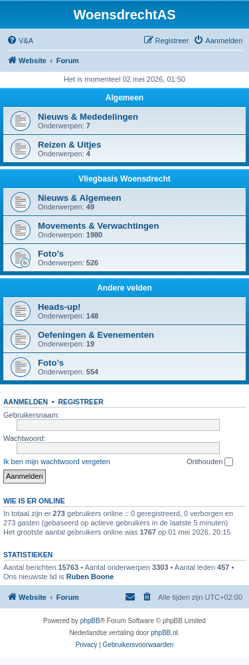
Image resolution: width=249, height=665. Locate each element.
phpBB (90, 620)
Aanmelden (25, 402)
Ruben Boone (90, 577)
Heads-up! (59, 307)
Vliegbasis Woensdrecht (124, 179)
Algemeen (124, 97)
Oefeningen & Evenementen (96, 335)
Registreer (80, 402)
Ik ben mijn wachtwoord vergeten (56, 462)
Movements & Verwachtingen (98, 226)
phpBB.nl (164, 632)
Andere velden (124, 288)
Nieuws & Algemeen (80, 198)
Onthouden (210, 462)
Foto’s (51, 254)
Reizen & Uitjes (69, 145)
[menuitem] (20, 41)
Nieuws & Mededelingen (88, 117)
